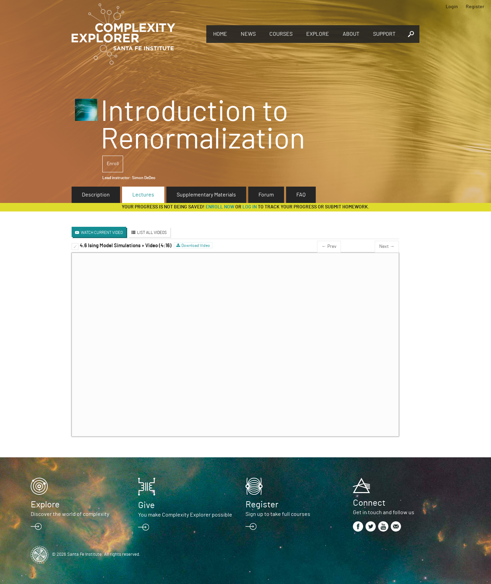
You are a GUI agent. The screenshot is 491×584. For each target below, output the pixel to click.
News (248, 34)
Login (452, 6)
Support (384, 34)
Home (220, 34)
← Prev (329, 246)
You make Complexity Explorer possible (185, 515)
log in (249, 207)
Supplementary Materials (206, 195)
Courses (281, 34)
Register (475, 6)
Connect (369, 503)
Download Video (195, 245)
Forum (266, 195)
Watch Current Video (102, 233)
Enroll (113, 163)
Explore (317, 34)
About (351, 34)
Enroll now (220, 207)
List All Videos (152, 233)
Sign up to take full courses (278, 514)
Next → (387, 246)
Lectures (143, 195)
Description (96, 195)
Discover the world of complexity (70, 514)
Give (146, 505)
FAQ (301, 195)
